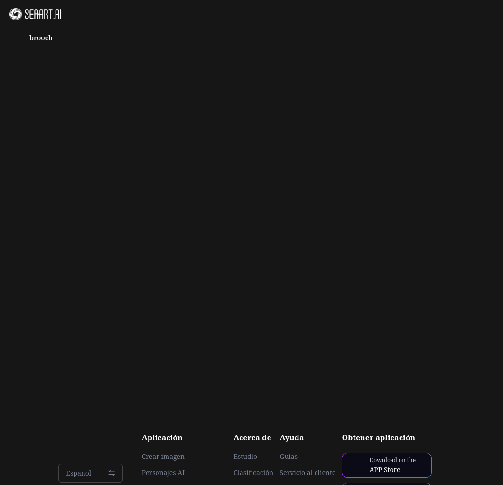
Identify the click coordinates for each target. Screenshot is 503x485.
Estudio (245, 456)
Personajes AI (163, 472)
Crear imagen (163, 456)
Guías (288, 456)
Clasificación (253, 472)
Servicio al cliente (307, 472)
